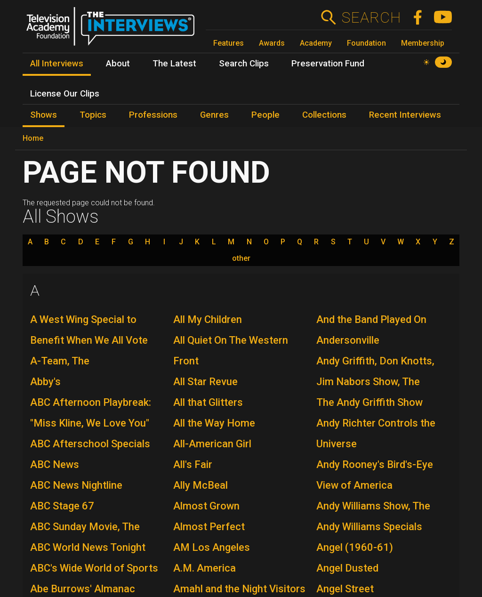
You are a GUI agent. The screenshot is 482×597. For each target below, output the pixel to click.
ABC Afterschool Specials (90, 444)
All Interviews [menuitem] (56, 63)
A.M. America (204, 568)
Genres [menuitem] (214, 115)
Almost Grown (206, 506)
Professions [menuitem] (153, 115)
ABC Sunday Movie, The (85, 526)
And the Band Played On (371, 319)
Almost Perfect (209, 526)
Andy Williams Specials (369, 526)
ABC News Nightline (76, 485)
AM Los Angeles (211, 547)
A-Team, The (59, 361)
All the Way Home (214, 423)
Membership (422, 43)
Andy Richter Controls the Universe (375, 433)
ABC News (54, 464)
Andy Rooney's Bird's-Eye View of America (374, 475)
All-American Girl (212, 444)
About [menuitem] (118, 63)
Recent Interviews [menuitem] (405, 115)
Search (371, 17)
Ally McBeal (200, 485)
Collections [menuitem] (324, 115)
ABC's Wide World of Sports (94, 568)
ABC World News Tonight (87, 547)
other (241, 258)
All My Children (207, 319)
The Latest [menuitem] (174, 63)
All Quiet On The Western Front (230, 350)
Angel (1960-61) (354, 547)
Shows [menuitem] (43, 115)
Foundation (366, 43)
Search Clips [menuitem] (244, 63)
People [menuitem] (265, 115)
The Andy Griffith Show (369, 402)
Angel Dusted (347, 568)
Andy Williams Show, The (373, 506)
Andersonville (347, 340)
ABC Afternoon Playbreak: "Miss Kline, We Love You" (90, 412)
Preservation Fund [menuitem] (327, 63)
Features (228, 43)
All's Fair (192, 464)
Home (33, 138)
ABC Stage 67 (62, 506)
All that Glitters (208, 402)
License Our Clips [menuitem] (64, 94)
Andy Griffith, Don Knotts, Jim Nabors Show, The (375, 371)
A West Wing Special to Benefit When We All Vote (89, 330)
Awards (272, 43)
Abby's (45, 381)
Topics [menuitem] (93, 115)
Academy (316, 43)
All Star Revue (205, 381)
